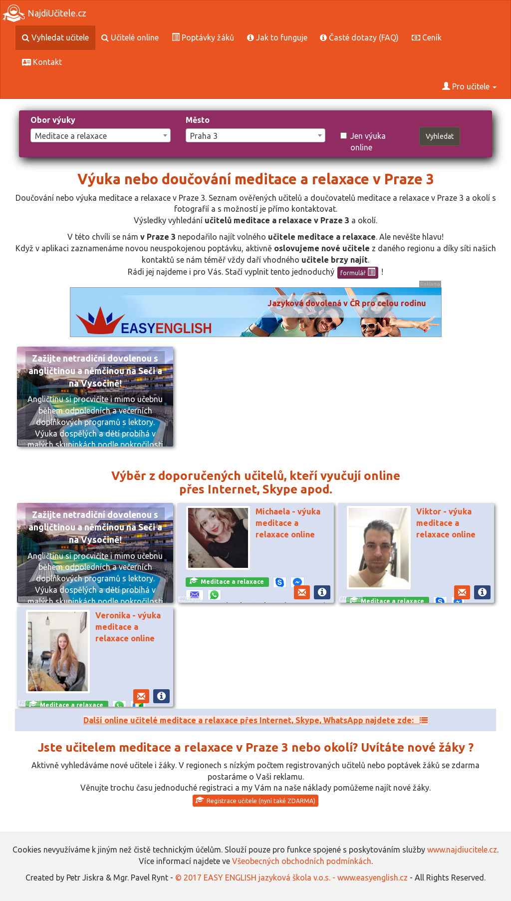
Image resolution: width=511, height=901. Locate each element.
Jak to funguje (277, 37)
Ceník (427, 37)
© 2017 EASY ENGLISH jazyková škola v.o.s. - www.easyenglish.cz (291, 877)
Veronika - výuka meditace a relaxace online (128, 627)
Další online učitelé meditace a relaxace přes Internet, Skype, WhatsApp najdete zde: (255, 720)
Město (198, 119)
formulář (357, 272)
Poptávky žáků (203, 37)
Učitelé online (130, 37)
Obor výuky (52, 119)
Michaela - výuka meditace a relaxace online (288, 523)
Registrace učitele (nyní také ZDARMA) (255, 800)
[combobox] (100, 135)
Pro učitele (469, 86)
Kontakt (42, 61)
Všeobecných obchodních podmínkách (301, 861)
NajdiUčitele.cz (44, 13)
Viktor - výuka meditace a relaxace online (446, 523)
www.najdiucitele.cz (462, 849)
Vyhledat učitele (55, 37)
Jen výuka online (363, 141)
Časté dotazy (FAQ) (359, 37)
